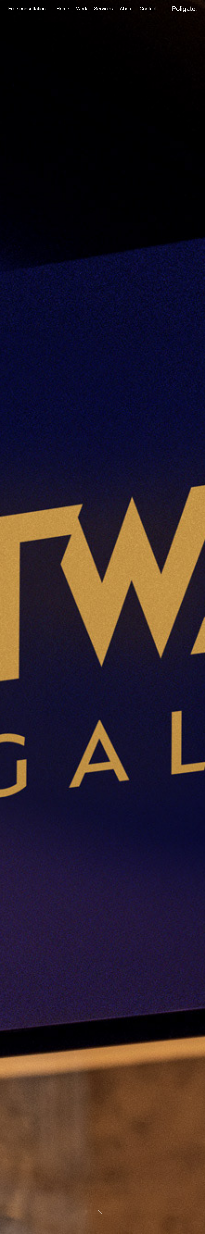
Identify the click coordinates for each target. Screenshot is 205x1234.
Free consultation (27, 9)
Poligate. (184, 8)
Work (81, 9)
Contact (148, 9)
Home (62, 9)
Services (103, 9)
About (126, 9)
